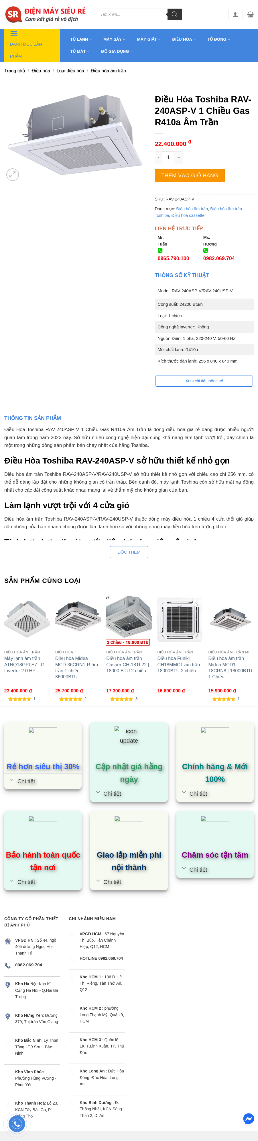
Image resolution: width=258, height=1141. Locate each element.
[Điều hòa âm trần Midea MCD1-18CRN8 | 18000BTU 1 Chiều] (231, 619)
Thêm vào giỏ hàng (189, 175)
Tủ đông (218, 39)
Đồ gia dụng (117, 51)
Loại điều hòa (70, 70)
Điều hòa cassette (187, 215)
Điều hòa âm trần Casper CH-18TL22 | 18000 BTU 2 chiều (127, 664)
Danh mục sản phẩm (26, 44)
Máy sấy (114, 39)
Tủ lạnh (81, 39)
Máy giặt (149, 39)
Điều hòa (184, 39)
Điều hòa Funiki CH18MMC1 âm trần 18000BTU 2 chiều (178, 664)
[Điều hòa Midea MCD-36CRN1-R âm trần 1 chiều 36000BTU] (78, 619)
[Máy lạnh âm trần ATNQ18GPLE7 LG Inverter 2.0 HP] (27, 619)
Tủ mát (80, 51)
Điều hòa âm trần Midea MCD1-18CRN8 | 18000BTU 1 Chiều (230, 667)
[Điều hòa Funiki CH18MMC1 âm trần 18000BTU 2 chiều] (180, 619)
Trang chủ (14, 70)
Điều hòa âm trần (108, 70)
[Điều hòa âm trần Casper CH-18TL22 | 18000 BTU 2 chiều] (129, 619)
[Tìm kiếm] (175, 14)
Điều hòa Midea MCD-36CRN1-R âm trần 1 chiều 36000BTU (76, 667)
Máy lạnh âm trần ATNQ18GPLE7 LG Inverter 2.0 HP (24, 664)
